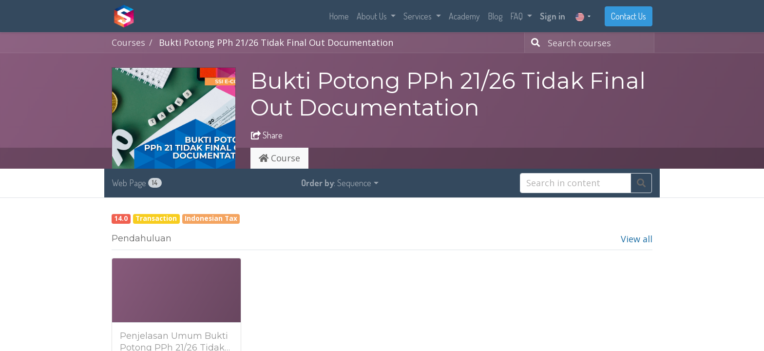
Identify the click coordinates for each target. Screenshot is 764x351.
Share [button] (267, 135)
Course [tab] (279, 158)
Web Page (137, 182)
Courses (128, 42)
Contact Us (628, 16)
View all (636, 239)
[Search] (533, 43)
